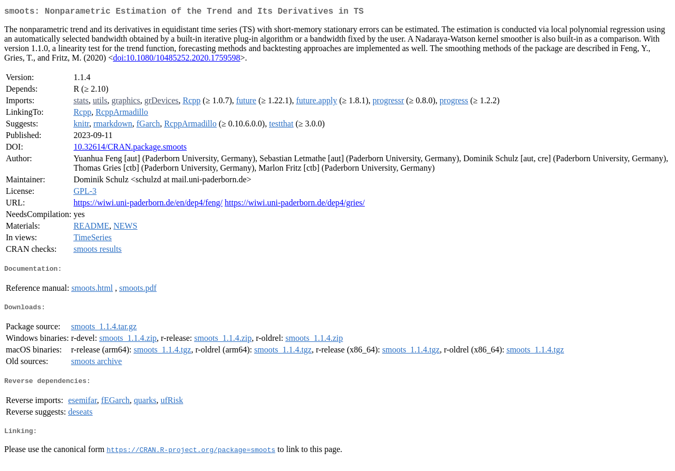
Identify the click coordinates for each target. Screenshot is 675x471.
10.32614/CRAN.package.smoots (130, 148)
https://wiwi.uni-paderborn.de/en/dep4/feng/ (148, 204)
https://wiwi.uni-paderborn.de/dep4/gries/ (295, 204)
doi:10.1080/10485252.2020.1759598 (176, 59)
